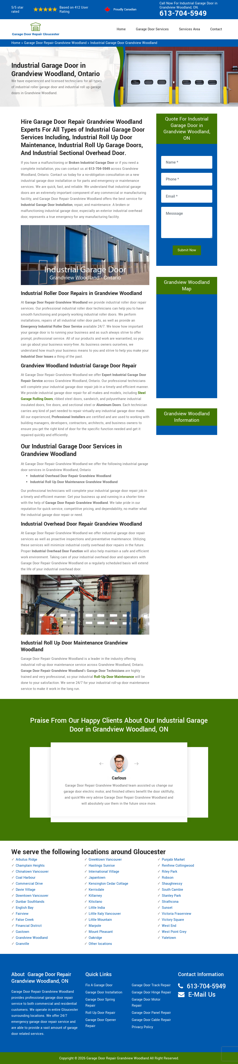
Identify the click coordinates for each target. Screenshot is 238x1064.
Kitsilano (95, 901)
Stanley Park (171, 895)
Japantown (97, 877)
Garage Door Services (152, 29)
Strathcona (170, 901)
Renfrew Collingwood (178, 865)
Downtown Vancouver (32, 895)
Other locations (100, 943)
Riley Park (169, 871)
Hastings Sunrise (102, 865)
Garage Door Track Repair (151, 985)
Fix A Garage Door (99, 985)
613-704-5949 (183, 13)
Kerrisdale (96, 889)
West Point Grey (174, 931)
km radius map (187, 345)
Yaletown (169, 937)
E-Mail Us (202, 994)
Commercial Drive (29, 883)
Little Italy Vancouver (105, 913)
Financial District (29, 925)
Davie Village (25, 889)
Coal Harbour (25, 877)
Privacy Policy (142, 1027)
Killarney (95, 895)
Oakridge (95, 937)
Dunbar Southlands (30, 901)
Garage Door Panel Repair (151, 1012)
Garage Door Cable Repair (151, 1019)
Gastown (22, 931)
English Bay (24, 907)
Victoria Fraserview (176, 913)
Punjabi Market (173, 859)
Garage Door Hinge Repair (151, 992)
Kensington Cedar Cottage (108, 883)
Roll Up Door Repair (100, 1012)
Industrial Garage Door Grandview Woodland (123, 42)
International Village (104, 871)
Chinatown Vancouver (32, 871)
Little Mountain (100, 919)
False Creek (25, 919)
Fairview (22, 913)
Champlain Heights (30, 865)
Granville (22, 943)
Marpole (95, 925)
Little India (97, 907)
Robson (167, 877)
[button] (105, 764)
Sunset (167, 907)
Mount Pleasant (101, 931)
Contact (216, 29)
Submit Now (187, 250)
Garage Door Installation (103, 992)
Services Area (189, 29)
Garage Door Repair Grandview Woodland (55, 42)
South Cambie (172, 889)
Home (121, 29)
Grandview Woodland (32, 937)
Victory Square (173, 919)
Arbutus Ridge (26, 859)
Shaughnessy (172, 883)
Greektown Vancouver (105, 859)
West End (169, 925)
